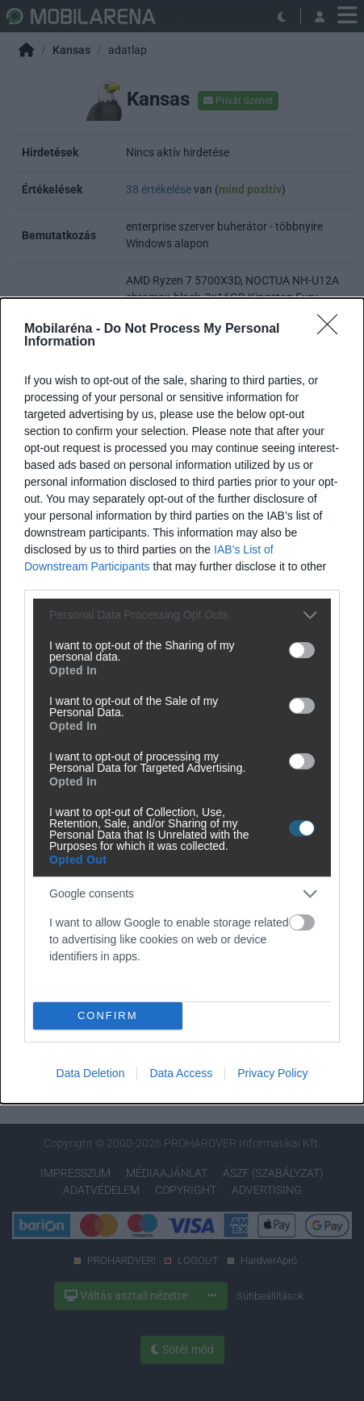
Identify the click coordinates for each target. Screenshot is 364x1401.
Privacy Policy (272, 1073)
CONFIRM (107, 1015)
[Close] (332, 329)
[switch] (302, 650)
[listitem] (182, 615)
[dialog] (182, 701)
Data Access (180, 1073)
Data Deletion (90, 1073)
